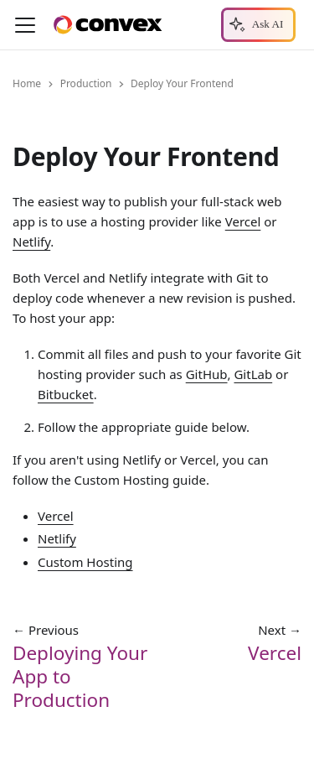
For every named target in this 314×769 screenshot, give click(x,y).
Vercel (243, 222)
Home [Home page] (27, 83)
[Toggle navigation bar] (25, 25)
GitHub (207, 374)
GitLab (253, 374)
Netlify (31, 242)
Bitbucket (66, 394)
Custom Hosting (85, 561)
